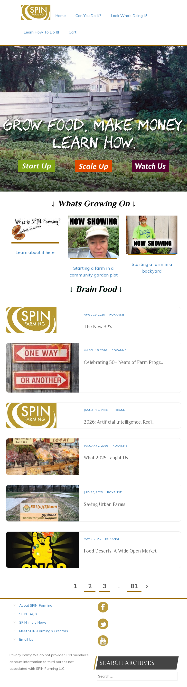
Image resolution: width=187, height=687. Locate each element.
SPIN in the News (33, 622)
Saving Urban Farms (104, 504)
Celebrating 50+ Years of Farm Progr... (123, 362)
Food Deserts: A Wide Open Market (120, 550)
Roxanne (116, 314)
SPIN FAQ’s (28, 614)
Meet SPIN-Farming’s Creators (43, 631)
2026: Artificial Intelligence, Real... (119, 422)
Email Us (26, 639)
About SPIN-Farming (35, 605)
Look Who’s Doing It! (129, 15)
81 (134, 586)
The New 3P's (98, 326)
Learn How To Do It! (41, 32)
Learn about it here (35, 252)
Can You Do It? (88, 15)
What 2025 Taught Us (106, 457)
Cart (72, 32)
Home (60, 15)
